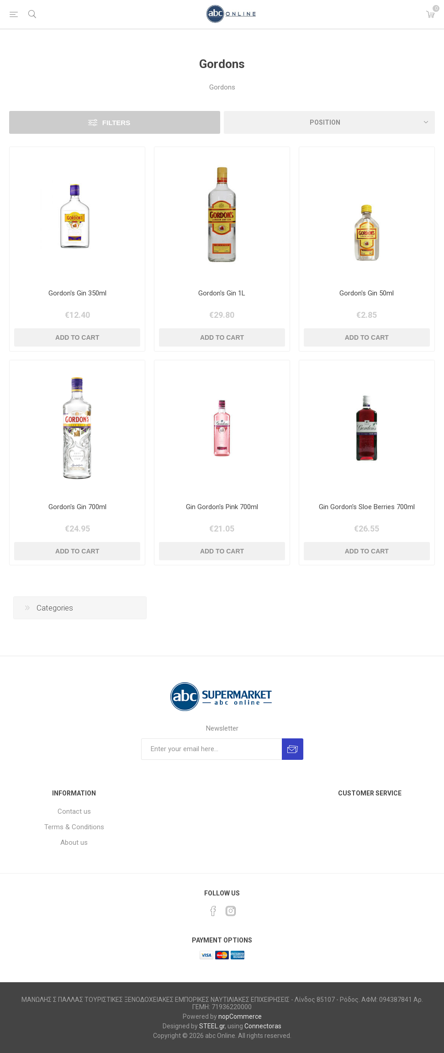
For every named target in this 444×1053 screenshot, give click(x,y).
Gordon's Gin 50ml (366, 293)
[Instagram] (230, 911)
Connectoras (262, 1026)
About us (74, 842)
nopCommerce (240, 1016)
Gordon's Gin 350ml (77, 293)
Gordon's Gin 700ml (77, 507)
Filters (116, 122)
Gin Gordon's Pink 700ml (222, 507)
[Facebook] (213, 911)
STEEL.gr (212, 1026)
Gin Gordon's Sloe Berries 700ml (367, 507)
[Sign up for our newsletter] (211, 749)
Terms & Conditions (74, 827)
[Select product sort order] (329, 122)
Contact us (74, 811)
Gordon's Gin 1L (221, 293)
